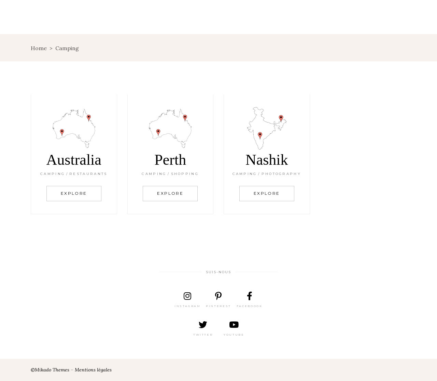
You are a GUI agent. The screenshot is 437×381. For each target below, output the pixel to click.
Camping (52, 174)
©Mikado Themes (50, 370)
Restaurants (88, 174)
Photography (281, 174)
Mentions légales (93, 370)
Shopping (185, 174)
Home (39, 48)
